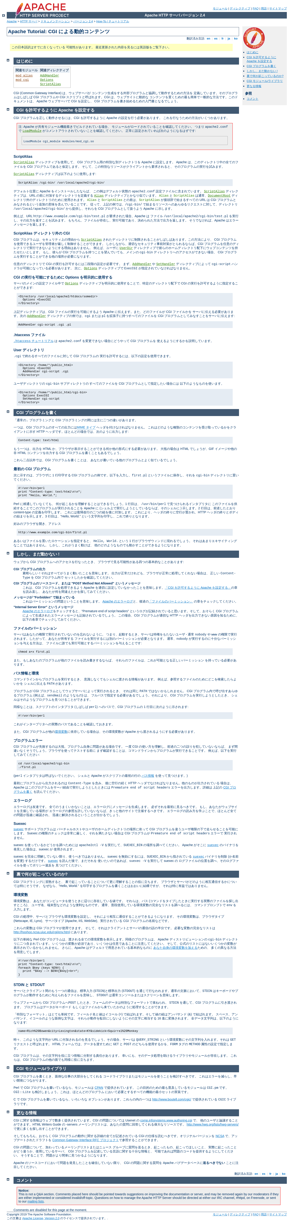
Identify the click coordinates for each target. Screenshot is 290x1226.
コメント (252, 98)
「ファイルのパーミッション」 (171, 601)
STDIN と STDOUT (29, 985)
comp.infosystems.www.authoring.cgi (166, 1120)
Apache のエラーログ (117, 601)
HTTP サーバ (28, 21)
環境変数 (61, 731)
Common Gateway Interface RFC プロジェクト (85, 1140)
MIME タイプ (86, 427)
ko (235, 38)
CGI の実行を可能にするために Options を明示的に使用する (63, 277)
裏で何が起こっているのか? (265, 76)
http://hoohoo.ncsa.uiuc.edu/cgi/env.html (42, 932)
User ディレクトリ (29, 350)
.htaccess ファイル (29, 335)
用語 (264, 8)
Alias (99, 196)
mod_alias (24, 75)
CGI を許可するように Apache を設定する (261, 59)
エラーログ (23, 801)
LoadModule (32, 131)
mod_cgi (22, 80)
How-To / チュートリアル (112, 21)
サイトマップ (278, 8)
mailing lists (36, 1201)
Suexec (20, 824)
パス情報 (148, 775)
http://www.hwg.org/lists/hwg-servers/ (213, 1124)
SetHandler (165, 264)
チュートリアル (34, 341)
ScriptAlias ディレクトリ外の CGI (42, 233)
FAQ (256, 8)
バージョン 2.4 (83, 21)
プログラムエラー (28, 740)
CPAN (99, 1087)
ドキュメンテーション (55, 21)
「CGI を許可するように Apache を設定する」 (198, 587)
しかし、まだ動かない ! (262, 71)
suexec (18, 829)
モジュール (220, 8)
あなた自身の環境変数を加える (175, 947)
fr (223, 38)
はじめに (252, 52)
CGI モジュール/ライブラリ (265, 81)
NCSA (220, 1136)
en (208, 38)
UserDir (126, 248)
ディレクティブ (240, 8)
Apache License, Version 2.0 (41, 1218)
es (215, 38)
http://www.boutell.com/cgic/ (171, 1099)
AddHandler (49, 75)
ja (229, 38)
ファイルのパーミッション (35, 628)
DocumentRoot (219, 196)
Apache (12, 21)
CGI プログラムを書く (261, 66)
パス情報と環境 (26, 673)
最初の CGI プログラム (32, 469)
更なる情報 (254, 86)
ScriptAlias (50, 84)
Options (46, 80)
